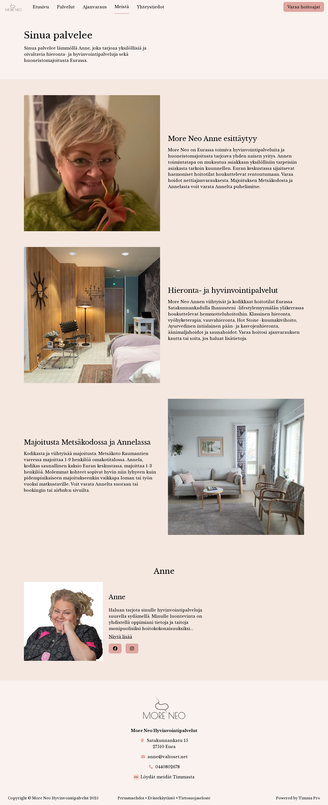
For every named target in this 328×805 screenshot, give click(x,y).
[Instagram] (132, 648)
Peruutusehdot (131, 798)
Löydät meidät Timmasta (168, 776)
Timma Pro (309, 798)
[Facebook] (115, 648)
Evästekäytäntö (161, 798)
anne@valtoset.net (167, 756)
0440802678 (167, 766)
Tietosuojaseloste (194, 798)
